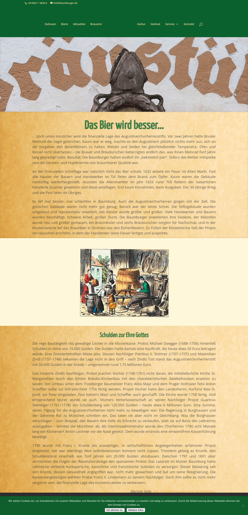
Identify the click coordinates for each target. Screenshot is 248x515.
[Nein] (243, 506)
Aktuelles (80, 22)
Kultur (140, 22)
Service (168, 22)
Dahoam (51, 22)
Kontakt (187, 22)
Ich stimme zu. (114, 510)
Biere (66, 22)
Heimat (154, 22)
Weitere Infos (135, 510)
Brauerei (97, 22)
